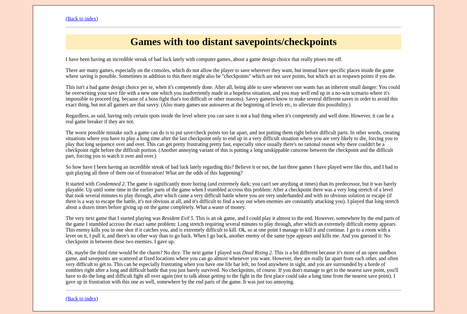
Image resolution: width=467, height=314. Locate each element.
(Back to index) (82, 18)
